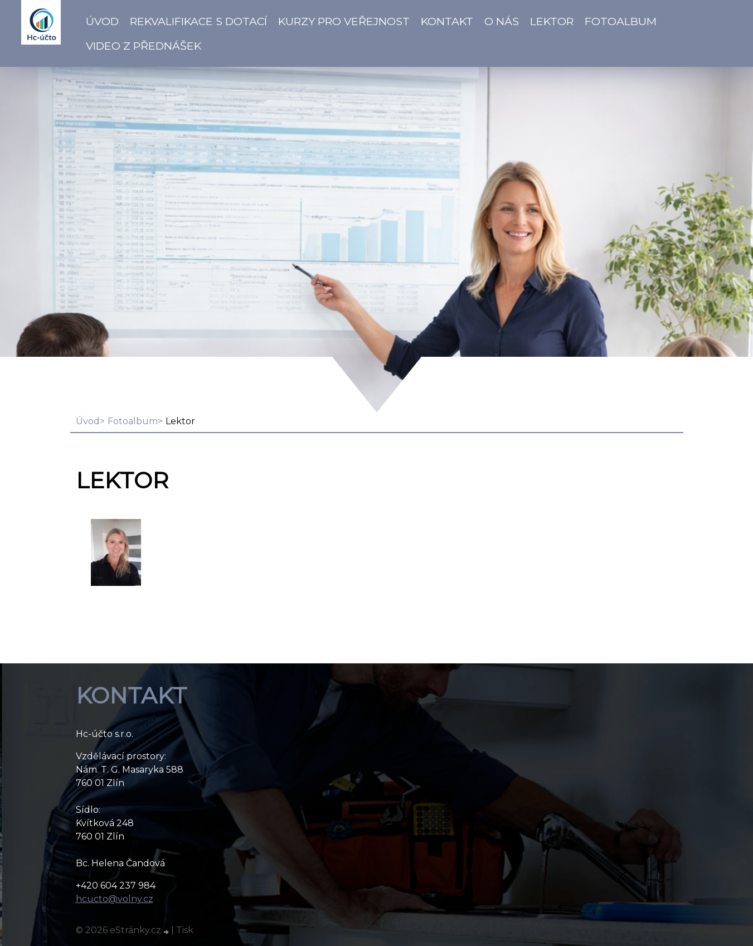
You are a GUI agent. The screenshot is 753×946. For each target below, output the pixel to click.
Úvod (102, 21)
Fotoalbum (621, 21)
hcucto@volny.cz (114, 899)
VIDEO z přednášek (143, 45)
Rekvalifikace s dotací (198, 21)
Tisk (184, 930)
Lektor (552, 21)
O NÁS (501, 21)
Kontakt (447, 21)
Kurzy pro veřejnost (344, 21)
